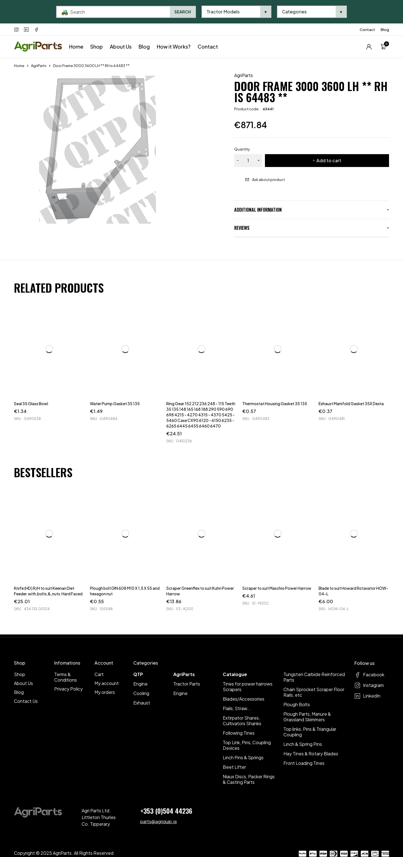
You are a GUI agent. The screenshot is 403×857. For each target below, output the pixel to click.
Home (19, 65)
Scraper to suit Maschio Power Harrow (276, 588)
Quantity (242, 149)
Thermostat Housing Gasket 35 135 (274, 403)
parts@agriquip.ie (158, 821)
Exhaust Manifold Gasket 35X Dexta (351, 403)
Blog (385, 29)
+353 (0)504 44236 (166, 811)
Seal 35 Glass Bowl (31, 403)
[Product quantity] (248, 160)
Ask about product (268, 179)
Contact (367, 29)
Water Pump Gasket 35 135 (115, 403)
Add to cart (328, 160)
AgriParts (38, 65)
